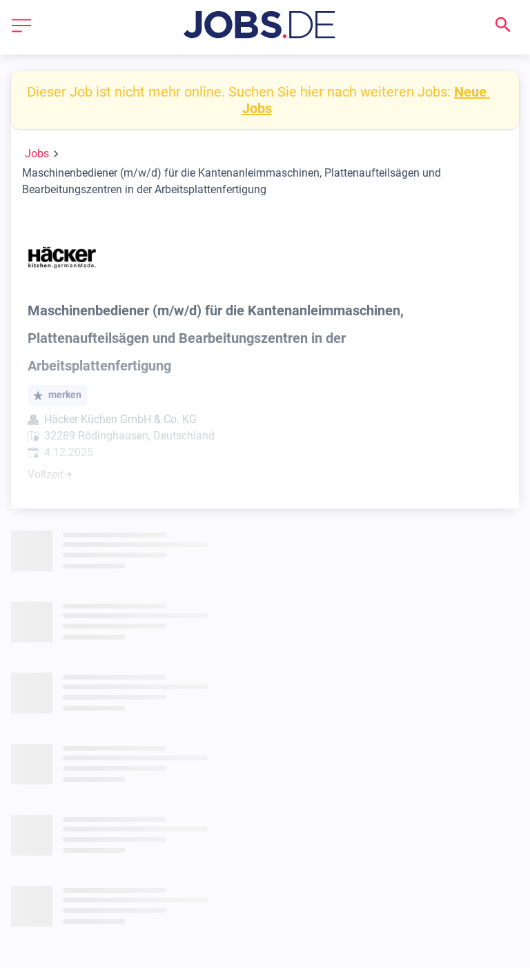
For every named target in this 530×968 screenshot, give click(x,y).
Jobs (37, 153)
